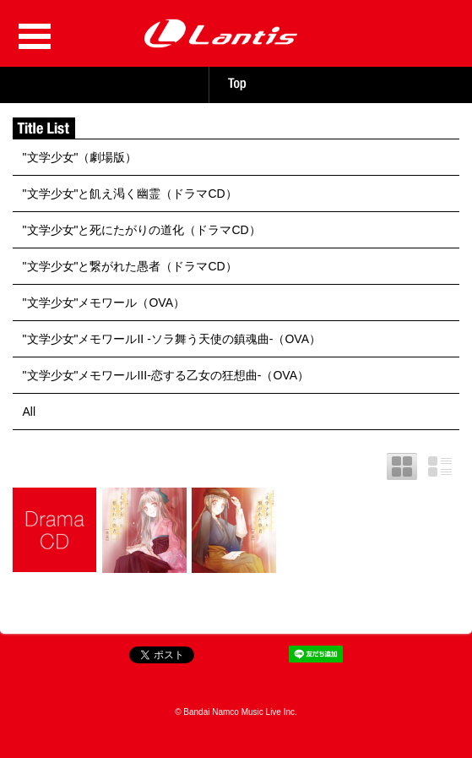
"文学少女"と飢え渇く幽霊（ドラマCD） (130, 193)
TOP (236, 83)
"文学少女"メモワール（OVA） (104, 302)
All (29, 411)
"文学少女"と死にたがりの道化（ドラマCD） (142, 230)
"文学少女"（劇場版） (80, 157)
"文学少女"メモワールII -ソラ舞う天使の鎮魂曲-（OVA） (172, 339)
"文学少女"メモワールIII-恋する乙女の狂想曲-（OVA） (166, 375)
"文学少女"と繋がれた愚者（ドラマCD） (130, 266)
